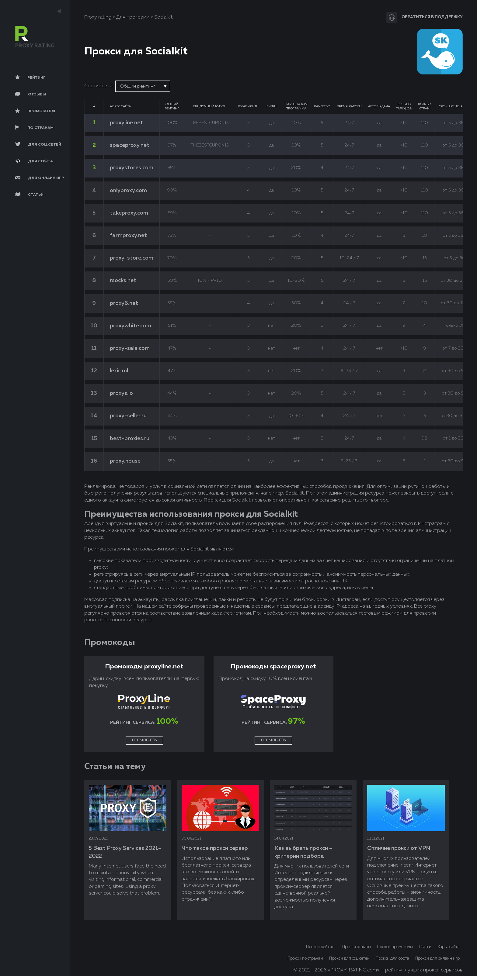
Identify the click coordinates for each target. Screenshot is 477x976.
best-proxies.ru (129, 438)
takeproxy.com (129, 213)
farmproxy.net (128, 235)
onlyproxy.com (128, 190)
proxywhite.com (130, 326)
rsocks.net (123, 280)
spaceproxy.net (129, 145)
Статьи (425, 947)
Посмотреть (144, 740)
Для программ (132, 17)
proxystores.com (131, 168)
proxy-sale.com (130, 348)
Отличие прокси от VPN (398, 848)
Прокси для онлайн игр (437, 958)
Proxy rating (97, 17)
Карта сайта (448, 947)
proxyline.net (126, 123)
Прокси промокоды (395, 947)
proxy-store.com (131, 258)
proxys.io (121, 393)
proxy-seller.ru (128, 416)
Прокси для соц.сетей (349, 958)
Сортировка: (98, 86)
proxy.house (125, 461)
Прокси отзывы (356, 947)
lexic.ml (119, 371)
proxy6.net (124, 303)
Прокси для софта (392, 958)
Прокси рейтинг (321, 947)
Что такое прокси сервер (215, 848)
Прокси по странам (305, 958)
